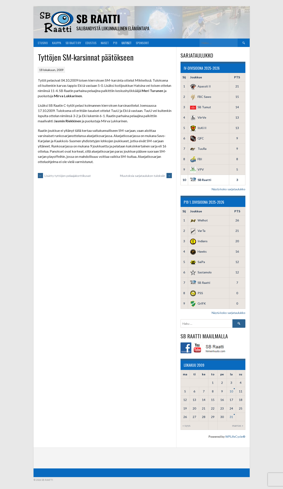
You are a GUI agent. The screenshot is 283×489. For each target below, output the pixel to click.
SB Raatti (98, 18)
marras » (237, 425)
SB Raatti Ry (73, 42)
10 (231, 391)
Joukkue (196, 77)
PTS (237, 77)
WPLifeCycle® (235, 436)
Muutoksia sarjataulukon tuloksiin (146, 176)
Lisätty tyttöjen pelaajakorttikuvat (64, 176)
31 (231, 417)
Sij (184, 77)
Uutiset (126, 42)
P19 (115, 42)
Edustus (90, 42)
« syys (186, 425)
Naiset (105, 42)
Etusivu (43, 42)
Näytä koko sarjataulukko (228, 189)
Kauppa (56, 42)
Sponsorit (142, 42)
